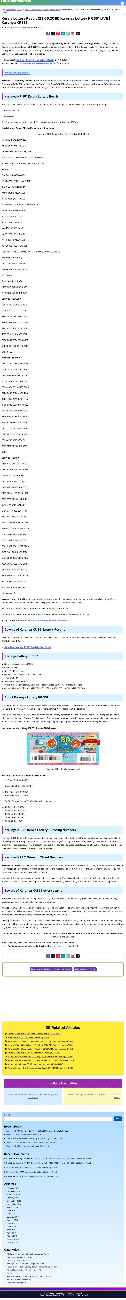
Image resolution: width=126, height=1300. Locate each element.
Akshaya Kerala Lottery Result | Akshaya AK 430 (28, 1254)
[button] (48, 33)
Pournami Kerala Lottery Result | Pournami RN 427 (29, 1276)
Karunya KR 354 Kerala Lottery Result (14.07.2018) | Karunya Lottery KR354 (40, 1045)
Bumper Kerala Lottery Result (19, 1257)
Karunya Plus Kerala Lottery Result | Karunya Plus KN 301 (32, 1267)
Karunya (25, 104)
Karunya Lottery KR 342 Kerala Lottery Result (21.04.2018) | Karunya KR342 (40, 1068)
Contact (49, 1295)
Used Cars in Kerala (80, 1295)
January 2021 (13, 1188)
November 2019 (14, 1204)
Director (18, 27)
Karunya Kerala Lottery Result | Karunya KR (42, 10)
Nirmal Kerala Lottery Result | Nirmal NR (24, 1270)
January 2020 (13, 1198)
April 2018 (11, 1233)
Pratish (9, 1158)
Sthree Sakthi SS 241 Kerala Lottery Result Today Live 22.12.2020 (34, 1138)
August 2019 (12, 1207)
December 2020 (14, 1191)
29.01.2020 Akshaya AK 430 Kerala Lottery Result (36, 1167)
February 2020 (13, 1194)
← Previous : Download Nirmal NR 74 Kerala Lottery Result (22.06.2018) (33, 1096)
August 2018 (12, 1220)
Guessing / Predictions (17, 1260)
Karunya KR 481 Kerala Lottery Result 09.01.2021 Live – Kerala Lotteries (37, 1131)
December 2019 (14, 1201)
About (42, 1295)
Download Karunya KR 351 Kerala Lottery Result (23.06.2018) (34, 1034)
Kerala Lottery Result (14, 10)
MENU (122, 2)
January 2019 (13, 1217)
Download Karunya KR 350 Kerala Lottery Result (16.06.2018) (34, 1053)
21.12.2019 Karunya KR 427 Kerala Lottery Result (28, 1037)
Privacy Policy (67, 1295)
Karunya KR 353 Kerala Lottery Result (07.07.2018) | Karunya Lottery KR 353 (40, 1049)
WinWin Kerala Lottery (16, 1283)
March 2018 (12, 1236)
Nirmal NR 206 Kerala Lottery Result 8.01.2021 (26, 1135)
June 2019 (11, 1214)
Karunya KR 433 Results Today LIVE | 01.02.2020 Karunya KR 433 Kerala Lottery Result (53, 1158)
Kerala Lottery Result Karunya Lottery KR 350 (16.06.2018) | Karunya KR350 (40, 1056)
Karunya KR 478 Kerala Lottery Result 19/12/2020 (27, 1146)
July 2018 (11, 1223)
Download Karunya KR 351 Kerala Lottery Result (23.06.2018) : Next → (93, 1096)
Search (7, 1115)
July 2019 (11, 1210)
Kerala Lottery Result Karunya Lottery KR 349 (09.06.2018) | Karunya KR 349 (41, 1060)
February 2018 (13, 1239)
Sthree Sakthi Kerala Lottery (19, 1279)
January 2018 (13, 1242)
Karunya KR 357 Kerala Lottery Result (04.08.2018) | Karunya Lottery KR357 (40, 1041)
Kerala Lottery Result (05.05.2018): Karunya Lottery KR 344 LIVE (35, 1064)
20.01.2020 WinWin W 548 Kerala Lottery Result (37, 1176)
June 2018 (11, 1226)
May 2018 (11, 1229)
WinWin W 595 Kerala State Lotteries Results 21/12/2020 (30, 1142)
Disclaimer (57, 1295)
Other (9, 1273)
